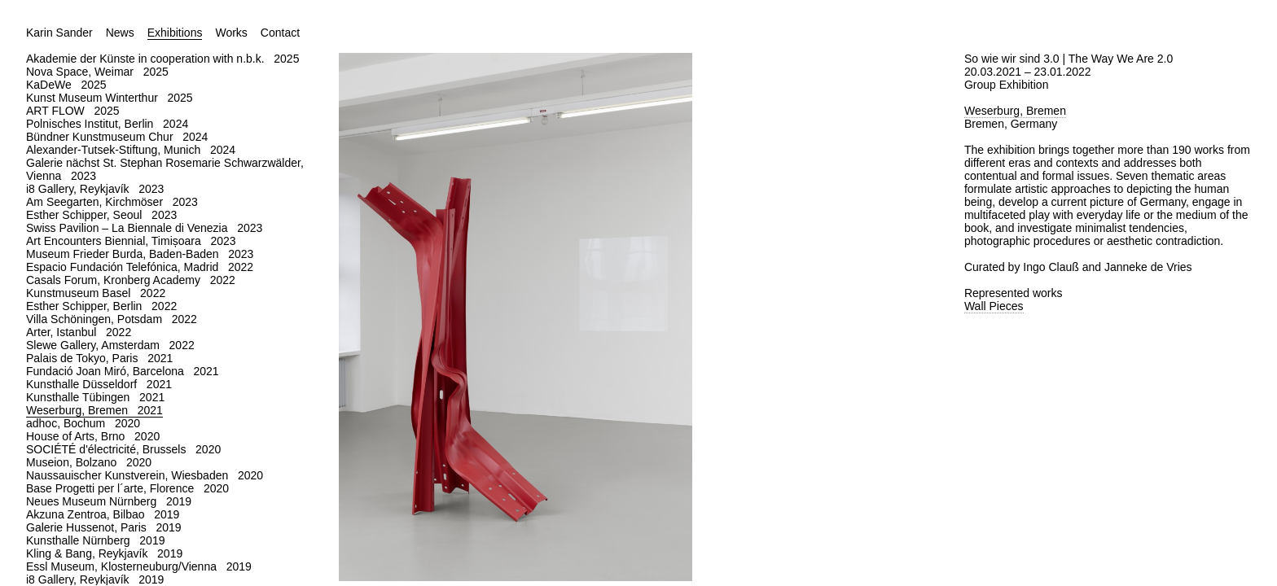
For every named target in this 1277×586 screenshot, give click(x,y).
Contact (280, 32)
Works (231, 32)
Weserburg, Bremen (1015, 110)
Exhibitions (175, 32)
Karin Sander (59, 32)
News (120, 32)
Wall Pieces (994, 306)
